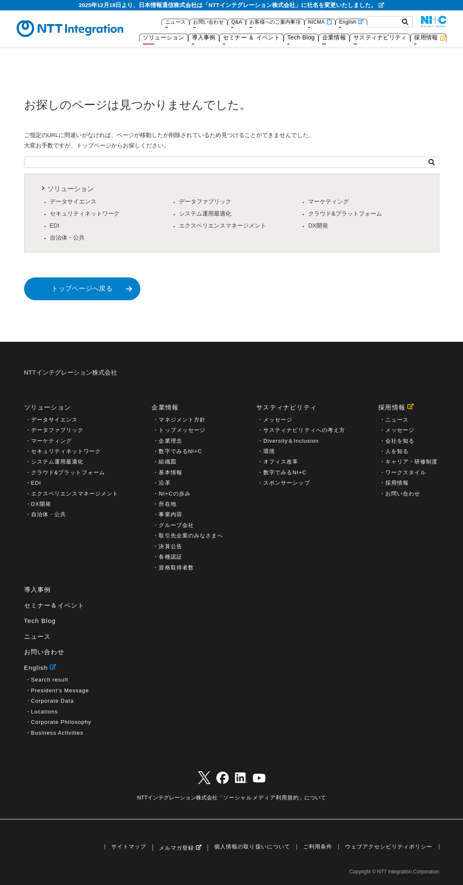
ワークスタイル (405, 472)
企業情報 (334, 37)
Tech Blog (301, 37)
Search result (50, 680)
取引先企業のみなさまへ (191, 535)
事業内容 (170, 514)
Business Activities (57, 733)
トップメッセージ (182, 430)
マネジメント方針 (182, 420)
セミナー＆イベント (54, 605)
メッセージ (277, 420)
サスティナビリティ (380, 37)
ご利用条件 (317, 847)
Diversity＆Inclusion (290, 441)
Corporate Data (52, 701)
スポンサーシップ (286, 483)
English (347, 22)
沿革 (164, 483)
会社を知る (399, 441)
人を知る (397, 451)
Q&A (236, 22)
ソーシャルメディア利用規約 (261, 797)
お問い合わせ (208, 22)
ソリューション (163, 37)
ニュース (175, 22)
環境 (269, 451)
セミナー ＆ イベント (251, 37)
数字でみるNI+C (180, 451)
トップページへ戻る (82, 288)
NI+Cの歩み (174, 493)
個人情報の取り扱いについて (252, 847)
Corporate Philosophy (61, 722)
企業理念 (170, 441)
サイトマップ (128, 847)
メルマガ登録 (176, 848)
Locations (44, 711)
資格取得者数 (176, 567)
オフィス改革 (280, 461)
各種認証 (170, 557)
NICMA (316, 22)
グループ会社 (176, 525)
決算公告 (170, 546)
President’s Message (60, 690)
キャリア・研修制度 (411, 461)
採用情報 (426, 37)
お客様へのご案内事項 (275, 22)
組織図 (167, 461)
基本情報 (170, 472)
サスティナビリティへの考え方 (304, 430)
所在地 (167, 504)
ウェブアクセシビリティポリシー (389, 847)
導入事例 (204, 37)
